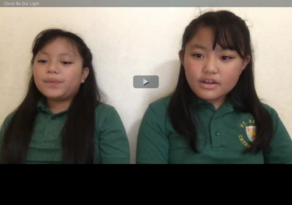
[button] (146, 81)
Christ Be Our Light (21, 3)
